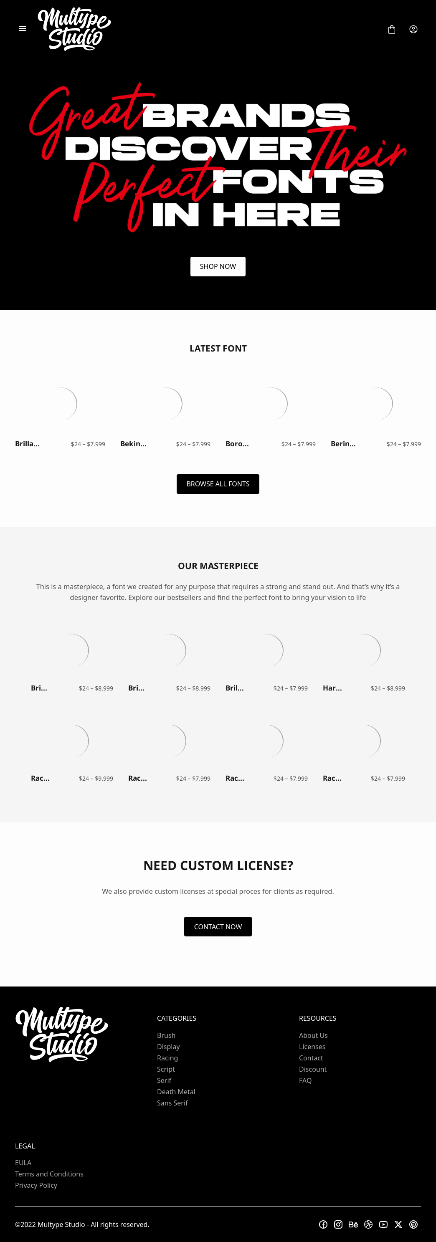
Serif (164, 1080)
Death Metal (176, 1091)
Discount (313, 1069)
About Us (313, 1035)
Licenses (312, 1046)
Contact (311, 1057)
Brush (166, 1035)
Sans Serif (172, 1103)
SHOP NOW (218, 266)
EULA (23, 1162)
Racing (167, 1057)
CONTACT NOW (218, 926)
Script (166, 1069)
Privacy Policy (36, 1185)
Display (168, 1046)
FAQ (305, 1080)
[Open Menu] (22, 29)
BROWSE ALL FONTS (217, 483)
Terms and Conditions (49, 1174)
